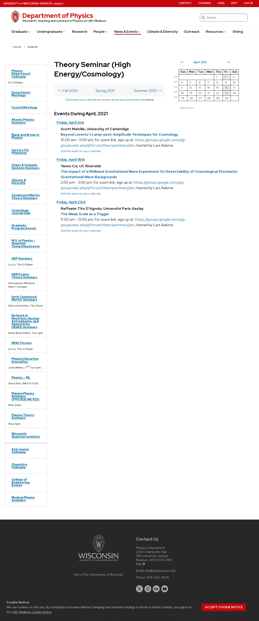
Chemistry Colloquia (19, 465)
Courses (204, 3)
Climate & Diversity (162, 32)
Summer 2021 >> (148, 90)
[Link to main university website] (98, 562)
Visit (234, 3)
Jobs (221, 3)
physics (58, 3)
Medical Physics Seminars (23, 498)
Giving (237, 32)
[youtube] (164, 588)
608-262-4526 (157, 577)
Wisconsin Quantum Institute (26, 435)
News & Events (127, 32)
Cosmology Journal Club (21, 211)
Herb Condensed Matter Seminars (24, 298)
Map (140, 564)
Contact (185, 3)
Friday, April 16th (71, 159)
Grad (21, 32)
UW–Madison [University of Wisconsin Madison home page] (27, 3)
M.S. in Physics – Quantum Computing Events (26, 243)
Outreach (192, 32)
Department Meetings (21, 94)
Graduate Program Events (24, 226)
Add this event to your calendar (81, 151)
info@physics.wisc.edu (160, 571)
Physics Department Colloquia (21, 74)
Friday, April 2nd (70, 122)
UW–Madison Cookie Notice (32, 612)
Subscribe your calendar (81, 99)
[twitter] (139, 588)
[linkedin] (156, 588)
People (100, 32)
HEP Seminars (22, 258)
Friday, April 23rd (71, 202)
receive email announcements (121, 99)
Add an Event (187, 107)
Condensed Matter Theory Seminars (26, 196)
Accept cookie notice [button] (224, 607)
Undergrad (51, 32)
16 (226, 87)
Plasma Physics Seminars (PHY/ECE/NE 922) (25, 396)
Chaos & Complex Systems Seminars (25, 166)
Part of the (98, 575)
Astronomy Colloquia (20, 450)
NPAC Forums (22, 343)
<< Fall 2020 (67, 90)
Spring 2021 (105, 90)
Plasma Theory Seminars (23, 416)
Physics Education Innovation (25, 360)
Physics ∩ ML (21, 377)
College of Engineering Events (21, 482)
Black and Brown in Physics (25, 136)
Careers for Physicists (20, 151)
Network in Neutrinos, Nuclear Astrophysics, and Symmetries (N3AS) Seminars (26, 321)
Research (79, 32)
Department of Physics (57, 15)
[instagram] (147, 588)
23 (226, 93)
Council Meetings (24, 107)
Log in (248, 3)
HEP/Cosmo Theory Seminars (24, 275)
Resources (216, 32)
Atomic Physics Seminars (23, 121)
